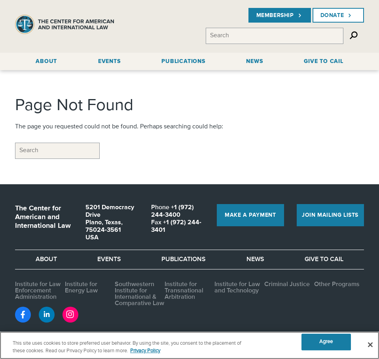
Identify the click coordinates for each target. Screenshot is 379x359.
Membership (279, 15)
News (255, 259)
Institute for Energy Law (81, 287)
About (46, 259)
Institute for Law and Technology (237, 287)
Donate (336, 15)
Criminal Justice (287, 284)
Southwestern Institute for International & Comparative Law (139, 294)
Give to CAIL (324, 259)
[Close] (370, 344)
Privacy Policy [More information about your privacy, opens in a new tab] (145, 350)
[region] (189, 345)
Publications (183, 259)
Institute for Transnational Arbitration (184, 290)
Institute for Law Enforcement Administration (38, 290)
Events (109, 259)
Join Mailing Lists (330, 215)
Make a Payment (250, 215)
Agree (326, 342)
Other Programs (337, 284)
